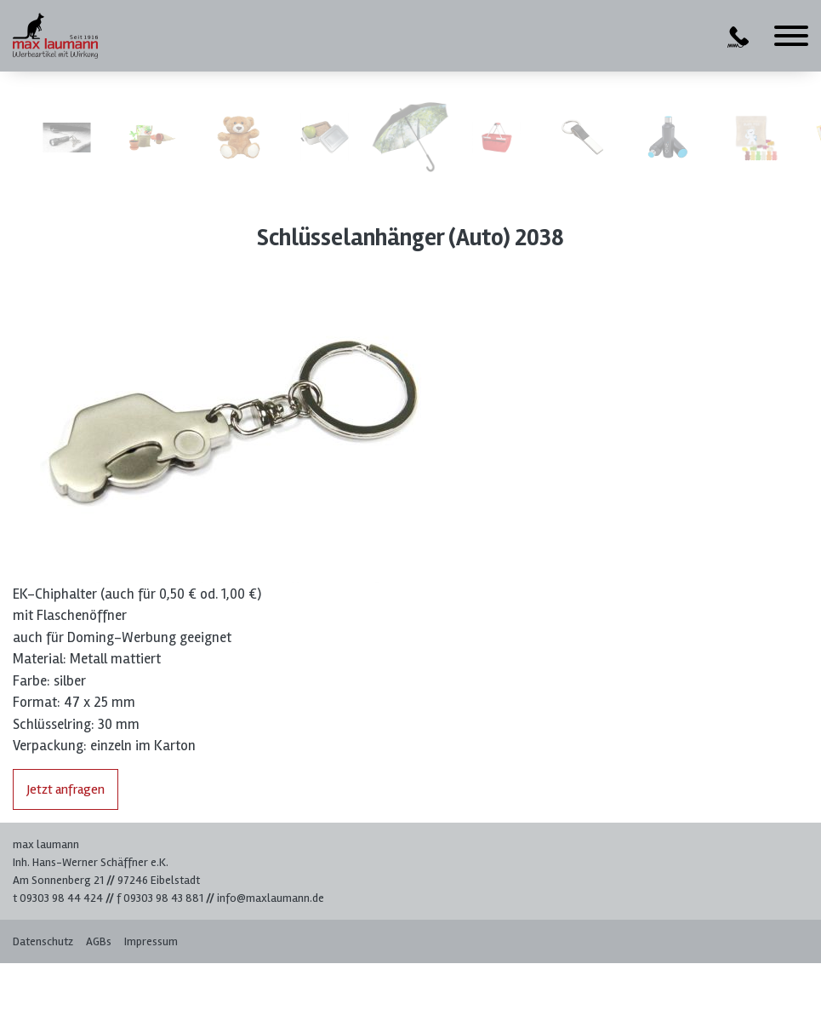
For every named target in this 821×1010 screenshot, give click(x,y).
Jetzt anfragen (65, 789)
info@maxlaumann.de (270, 898)
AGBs (98, 941)
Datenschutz (43, 941)
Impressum (151, 941)
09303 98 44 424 (61, 898)
